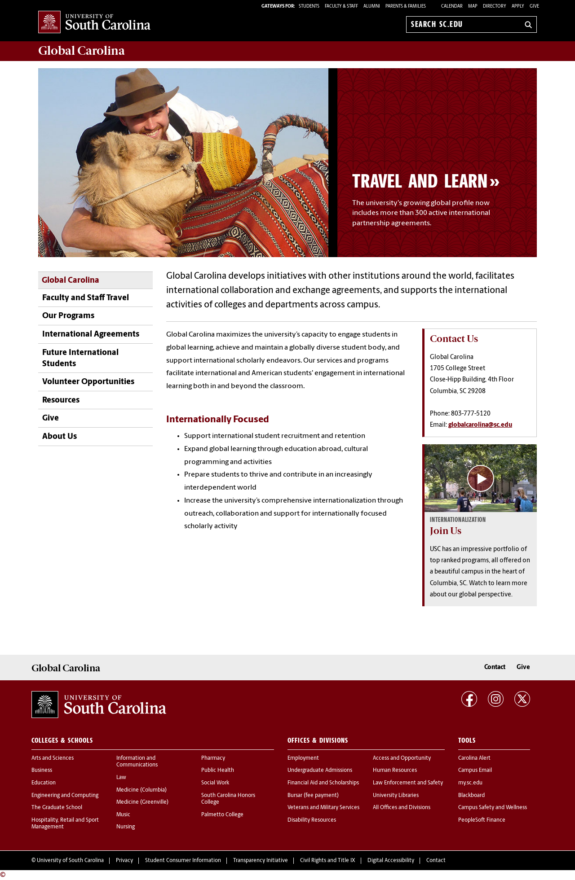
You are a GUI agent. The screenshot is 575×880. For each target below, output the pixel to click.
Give (534, 6)
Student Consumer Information (183, 860)
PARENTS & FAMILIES (405, 6)
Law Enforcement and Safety (408, 783)
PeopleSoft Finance (481, 820)
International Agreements (90, 334)
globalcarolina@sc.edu (480, 425)
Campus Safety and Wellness (492, 807)
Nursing (125, 827)
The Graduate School (56, 807)
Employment (303, 758)
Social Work (215, 783)
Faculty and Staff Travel (85, 298)
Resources (61, 400)
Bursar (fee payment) (313, 795)
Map (473, 6)
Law (121, 777)
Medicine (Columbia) (141, 790)
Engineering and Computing (64, 795)
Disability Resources (312, 820)
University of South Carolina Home (94, 23)
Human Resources (395, 770)
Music (123, 815)
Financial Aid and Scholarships (323, 783)
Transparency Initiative (260, 860)
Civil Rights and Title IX (327, 860)
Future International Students (80, 358)
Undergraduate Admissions (320, 770)
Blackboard (471, 795)
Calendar (452, 6)
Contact (494, 667)
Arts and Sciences (52, 758)
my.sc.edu (470, 783)
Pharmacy (213, 758)
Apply (518, 6)
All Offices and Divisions (401, 807)
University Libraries (396, 795)
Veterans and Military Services (323, 807)
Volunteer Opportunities (88, 382)
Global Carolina (70, 281)
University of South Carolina (70, 860)
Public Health (217, 770)
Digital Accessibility (390, 860)
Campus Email (475, 770)
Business (41, 770)
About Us (59, 437)
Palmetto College (222, 815)
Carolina (81, 50)
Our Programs (68, 316)
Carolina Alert (474, 758)
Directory (494, 6)
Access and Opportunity (402, 758)
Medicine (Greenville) (142, 802)
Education (43, 783)
